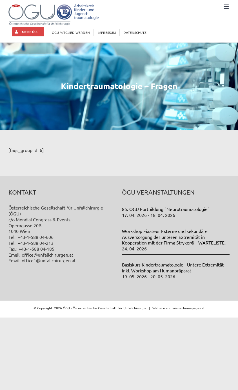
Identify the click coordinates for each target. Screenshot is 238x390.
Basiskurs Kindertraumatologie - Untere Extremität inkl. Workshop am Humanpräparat (173, 267)
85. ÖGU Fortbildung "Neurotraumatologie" (166, 209)
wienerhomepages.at (188, 308)
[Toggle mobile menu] (227, 7)
